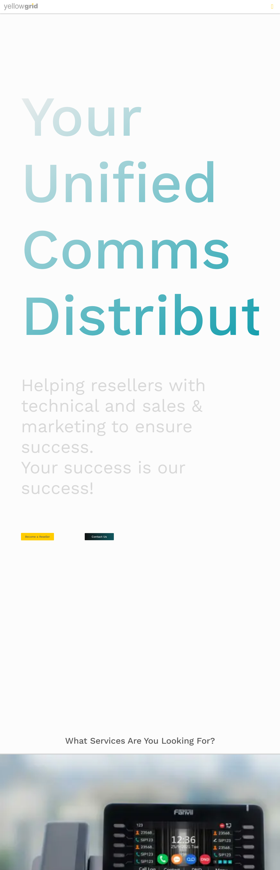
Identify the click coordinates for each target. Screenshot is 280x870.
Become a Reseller (37, 536)
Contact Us (99, 536)
